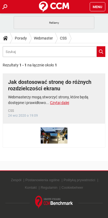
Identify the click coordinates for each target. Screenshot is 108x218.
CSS (63, 38)
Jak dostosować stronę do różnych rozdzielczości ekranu (49, 85)
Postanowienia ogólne (43, 180)
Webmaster (43, 38)
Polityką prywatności (79, 180)
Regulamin (49, 187)
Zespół (16, 180)
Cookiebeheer (72, 187)
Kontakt (31, 187)
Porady (21, 38)
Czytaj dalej (59, 103)
